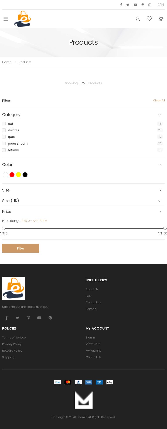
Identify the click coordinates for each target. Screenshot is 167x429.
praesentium (18, 143)
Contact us (93, 302)
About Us (92, 289)
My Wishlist (93, 351)
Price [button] (6, 211)
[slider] (3, 228)
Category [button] (11, 115)
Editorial (91, 309)
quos (11, 137)
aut (10, 123)
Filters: (6, 100)
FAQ (88, 296)
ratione (13, 150)
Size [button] (6, 190)
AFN (160, 4)
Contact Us (93, 357)
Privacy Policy (11, 344)
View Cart (93, 344)
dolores (13, 130)
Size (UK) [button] (10, 201)
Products (25, 62)
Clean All (159, 100)
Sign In (90, 337)
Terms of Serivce (14, 337)
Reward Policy (12, 351)
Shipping (8, 357)
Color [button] (7, 164)
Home (7, 62)
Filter (20, 248)
